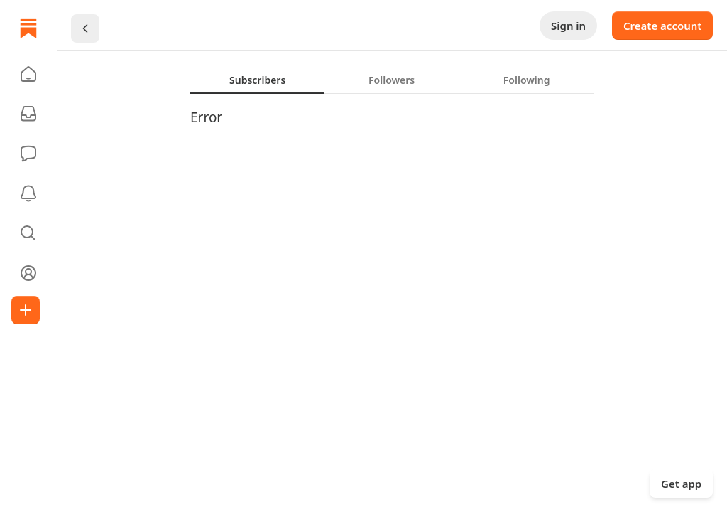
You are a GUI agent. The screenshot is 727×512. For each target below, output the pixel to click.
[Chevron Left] (85, 28)
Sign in (568, 25)
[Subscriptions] (28, 114)
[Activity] (28, 193)
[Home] (28, 28)
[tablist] (392, 79)
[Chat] (28, 154)
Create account (662, 25)
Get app (681, 483)
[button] (28, 74)
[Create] (25, 310)
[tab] (257, 79)
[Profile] (28, 273)
